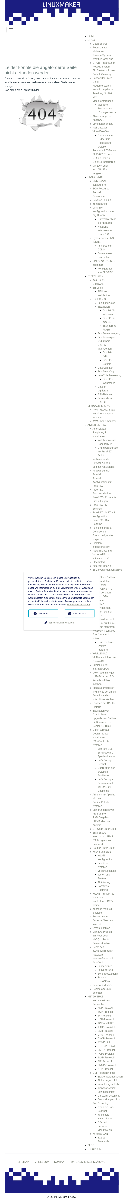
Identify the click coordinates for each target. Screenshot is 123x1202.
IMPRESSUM (41, 1162)
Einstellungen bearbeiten (61, 622)
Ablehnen (43, 613)
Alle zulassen (79, 613)
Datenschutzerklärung (79, 604)
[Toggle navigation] (10, 30)
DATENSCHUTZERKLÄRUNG (88, 1162)
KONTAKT (60, 1162)
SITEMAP (23, 1162)
